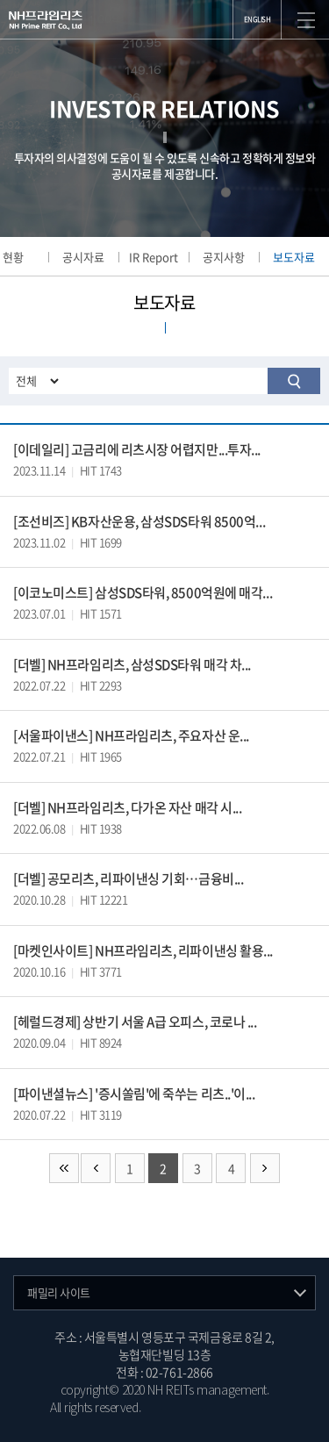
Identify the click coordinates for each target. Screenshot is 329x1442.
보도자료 (294, 256)
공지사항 (224, 256)
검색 (294, 381)
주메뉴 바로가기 (0, 0)
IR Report (153, 256)
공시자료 (83, 256)
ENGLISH (257, 19)
